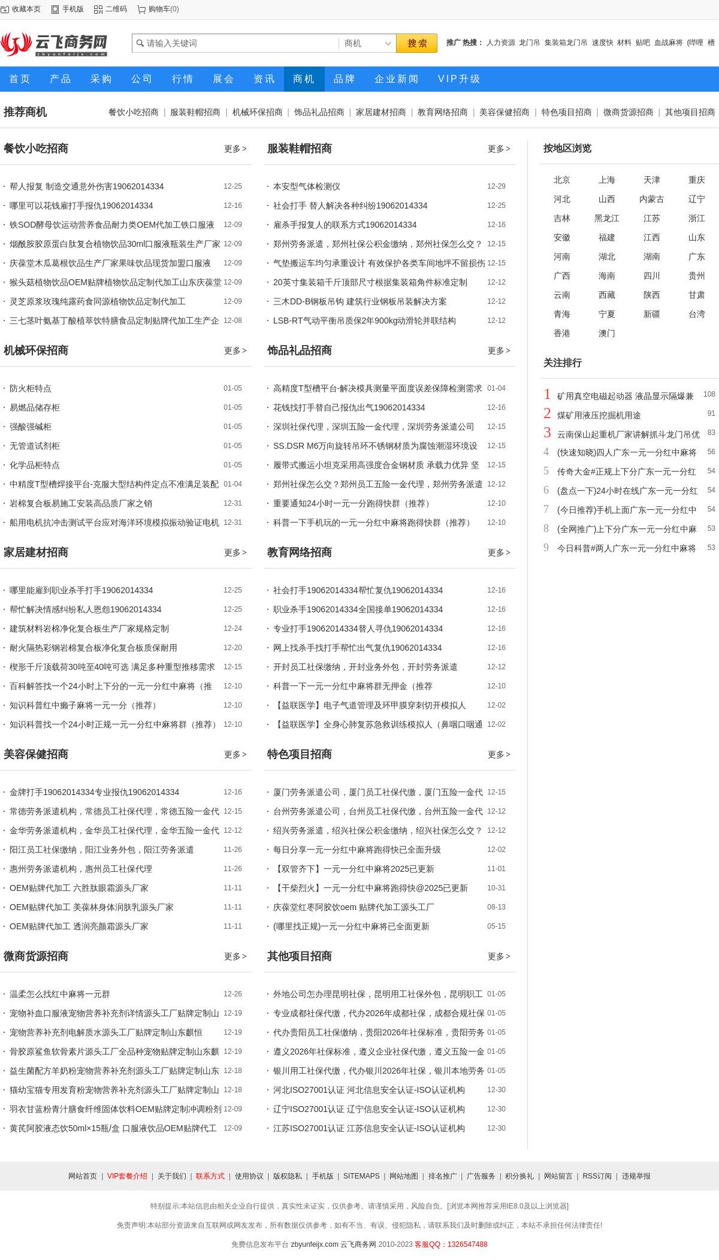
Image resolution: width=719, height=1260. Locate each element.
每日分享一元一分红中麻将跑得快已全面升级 (357, 849)
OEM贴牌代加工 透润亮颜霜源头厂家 (79, 926)
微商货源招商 (628, 112)
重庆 (696, 180)
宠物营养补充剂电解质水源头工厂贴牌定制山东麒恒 (106, 1032)
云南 (562, 295)
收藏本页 (26, 9)
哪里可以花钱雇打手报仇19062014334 (81, 205)
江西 (652, 237)
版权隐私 (287, 1176)
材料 (624, 42)
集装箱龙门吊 (566, 42)
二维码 (116, 9)
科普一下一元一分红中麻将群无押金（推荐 (353, 686)
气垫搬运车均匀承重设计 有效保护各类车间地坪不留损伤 (379, 263)
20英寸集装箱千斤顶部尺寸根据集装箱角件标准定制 (370, 282)
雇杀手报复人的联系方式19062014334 (345, 224)
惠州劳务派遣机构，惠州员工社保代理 (81, 869)
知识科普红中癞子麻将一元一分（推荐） (85, 705)
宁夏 (607, 314)
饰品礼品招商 (319, 112)
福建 (607, 237)
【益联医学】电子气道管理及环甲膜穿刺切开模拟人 (369, 705)
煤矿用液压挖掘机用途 (599, 415)
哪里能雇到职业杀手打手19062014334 (81, 590)
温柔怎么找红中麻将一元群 (60, 994)
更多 (236, 148)
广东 (696, 256)
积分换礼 (519, 1176)
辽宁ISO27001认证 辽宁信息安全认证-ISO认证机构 (369, 1109)
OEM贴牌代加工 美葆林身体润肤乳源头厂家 (92, 907)
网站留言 (558, 1176)
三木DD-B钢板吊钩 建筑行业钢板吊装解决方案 (360, 301)
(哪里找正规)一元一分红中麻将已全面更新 (351, 926)
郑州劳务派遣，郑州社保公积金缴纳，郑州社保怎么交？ (378, 244)
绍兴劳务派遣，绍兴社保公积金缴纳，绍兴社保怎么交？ (378, 830)
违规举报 (636, 1176)
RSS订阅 (597, 1176)
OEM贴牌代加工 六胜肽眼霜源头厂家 (79, 888)
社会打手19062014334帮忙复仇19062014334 (358, 590)
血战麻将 (668, 42)
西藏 (607, 295)
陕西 (652, 295)
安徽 (562, 237)
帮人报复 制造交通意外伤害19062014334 (87, 186)
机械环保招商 (257, 112)
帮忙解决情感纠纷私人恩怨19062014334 (86, 609)
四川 (652, 275)
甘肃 (696, 295)
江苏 (652, 218)
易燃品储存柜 (35, 407)
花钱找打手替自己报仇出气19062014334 (349, 407)
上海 (607, 180)
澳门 (607, 333)
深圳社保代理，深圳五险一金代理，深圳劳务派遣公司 (374, 426)
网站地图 (403, 1176)
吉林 (562, 218)
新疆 (652, 314)
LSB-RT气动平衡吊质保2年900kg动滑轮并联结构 (364, 320)
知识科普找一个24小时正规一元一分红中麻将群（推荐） (115, 724)
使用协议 (249, 1176)
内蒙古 (651, 199)
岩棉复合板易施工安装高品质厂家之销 (81, 503)
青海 (562, 314)
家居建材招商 (381, 112)
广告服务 (481, 1176)
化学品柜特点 (35, 465)
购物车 (159, 9)
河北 (562, 199)
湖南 (652, 256)
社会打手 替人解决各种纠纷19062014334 (350, 205)
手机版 (73, 9)
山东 (696, 237)
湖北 (607, 256)
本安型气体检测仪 (306, 186)
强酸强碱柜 (31, 426)
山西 (607, 199)
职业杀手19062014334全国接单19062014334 (358, 609)
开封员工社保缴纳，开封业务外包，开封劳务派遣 (365, 667)
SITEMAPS (361, 1176)
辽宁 (696, 199)
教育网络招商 (443, 112)
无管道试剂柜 (35, 446)
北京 (562, 180)
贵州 (696, 275)
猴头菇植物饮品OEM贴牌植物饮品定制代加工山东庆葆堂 (116, 282)
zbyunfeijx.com (315, 1244)
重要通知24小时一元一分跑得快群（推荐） (353, 503)
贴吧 (643, 42)
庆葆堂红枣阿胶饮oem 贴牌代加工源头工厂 (353, 907)
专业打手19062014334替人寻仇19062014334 (358, 628)
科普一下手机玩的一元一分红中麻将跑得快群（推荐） (374, 522)
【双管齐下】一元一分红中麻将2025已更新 (353, 869)
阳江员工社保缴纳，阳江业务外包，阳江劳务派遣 (102, 849)
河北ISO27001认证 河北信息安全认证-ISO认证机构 (369, 1090)
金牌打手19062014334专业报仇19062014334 (94, 792)
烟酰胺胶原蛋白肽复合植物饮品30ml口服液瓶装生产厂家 (115, 244)
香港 (562, 333)
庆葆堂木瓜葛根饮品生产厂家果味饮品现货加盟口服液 (110, 263)
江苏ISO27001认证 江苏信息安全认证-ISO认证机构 (369, 1128)
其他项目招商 (690, 112)
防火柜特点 (31, 388)
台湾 (696, 314)
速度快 (603, 42)
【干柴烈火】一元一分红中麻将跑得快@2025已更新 (370, 888)
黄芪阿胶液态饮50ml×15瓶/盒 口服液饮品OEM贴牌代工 (113, 1128)
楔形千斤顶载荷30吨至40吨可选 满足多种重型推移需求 (112, 667)
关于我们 (172, 1176)
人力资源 (501, 42)
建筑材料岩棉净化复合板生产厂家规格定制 (89, 628)
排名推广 (442, 1176)
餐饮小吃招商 (133, 112)
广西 (562, 275)
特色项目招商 (567, 112)
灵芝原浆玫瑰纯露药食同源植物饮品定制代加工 (98, 301)
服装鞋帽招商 (195, 112)
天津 (652, 180)
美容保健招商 (504, 112)
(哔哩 (695, 42)
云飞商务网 (358, 1244)
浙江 (696, 218)
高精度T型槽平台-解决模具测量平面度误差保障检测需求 (377, 388)
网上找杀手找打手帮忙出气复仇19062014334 (357, 647)
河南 (562, 256)
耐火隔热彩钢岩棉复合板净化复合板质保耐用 (93, 647)
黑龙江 (607, 218)
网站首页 (82, 1176)
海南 (607, 275)
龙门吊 (529, 42)
